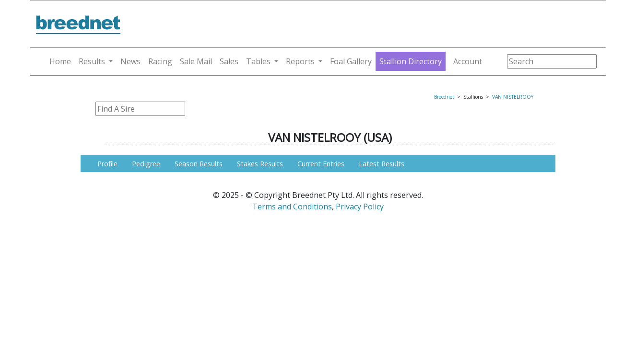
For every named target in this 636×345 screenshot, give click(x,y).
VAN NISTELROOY (512, 96)
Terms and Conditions (292, 206)
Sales (229, 61)
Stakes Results (260, 163)
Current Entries (320, 163)
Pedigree (146, 163)
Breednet (444, 96)
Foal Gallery (351, 61)
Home (60, 61)
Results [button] (92, 61)
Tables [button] (258, 61)
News (130, 61)
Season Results (199, 163)
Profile (107, 163)
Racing (160, 61)
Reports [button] (300, 61)
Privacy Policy (360, 206)
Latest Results (381, 163)
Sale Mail (196, 61)
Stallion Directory (410, 61)
